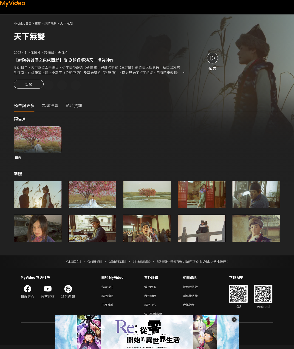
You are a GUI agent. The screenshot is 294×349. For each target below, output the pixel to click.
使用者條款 (194, 288)
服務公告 (151, 307)
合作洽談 (192, 307)
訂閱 (29, 86)
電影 (41, 23)
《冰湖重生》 (69, 262)
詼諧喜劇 (55, 23)
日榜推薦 (108, 307)
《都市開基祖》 (116, 262)
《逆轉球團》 (92, 262)
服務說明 (108, 297)
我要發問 (151, 297)
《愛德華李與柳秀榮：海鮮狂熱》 (180, 262)
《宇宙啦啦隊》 (142, 262)
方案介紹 (108, 288)
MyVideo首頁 (24, 23)
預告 (18, 158)
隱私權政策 (194, 297)
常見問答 (151, 288)
